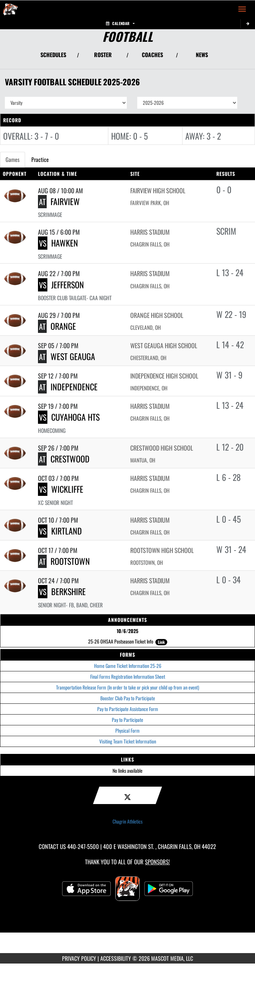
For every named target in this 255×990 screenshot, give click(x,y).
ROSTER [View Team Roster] (103, 54)
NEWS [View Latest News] (202, 54)
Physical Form (127, 730)
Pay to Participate (127, 719)
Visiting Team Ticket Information (127, 741)
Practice (40, 159)
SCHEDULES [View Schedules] (53, 54)
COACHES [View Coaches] (152, 54)
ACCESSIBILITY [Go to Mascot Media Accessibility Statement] (115, 958)
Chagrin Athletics (127, 821)
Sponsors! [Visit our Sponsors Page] (157, 861)
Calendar (120, 23)
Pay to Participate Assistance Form (127, 708)
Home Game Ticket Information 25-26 (127, 665)
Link (161, 642)
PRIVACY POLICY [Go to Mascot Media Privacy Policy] (79, 958)
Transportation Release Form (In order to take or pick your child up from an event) (127, 687)
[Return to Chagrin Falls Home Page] (10, 9)
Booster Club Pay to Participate (127, 698)
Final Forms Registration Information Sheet (127, 676)
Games (13, 159)
